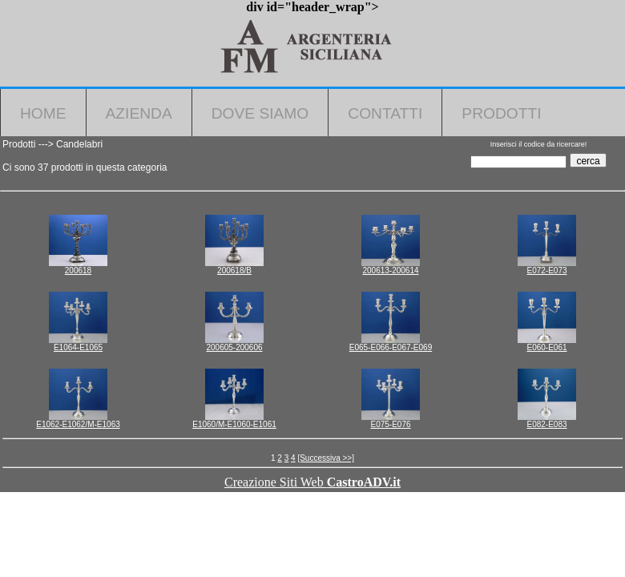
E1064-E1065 (78, 347)
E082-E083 (546, 424)
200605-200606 (234, 347)
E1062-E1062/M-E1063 (78, 424)
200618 (78, 270)
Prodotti (501, 113)
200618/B (234, 270)
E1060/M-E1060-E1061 (234, 424)
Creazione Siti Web (312, 482)
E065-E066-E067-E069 (390, 347)
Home (43, 113)
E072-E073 (546, 270)
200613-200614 (390, 270)
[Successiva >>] (325, 458)
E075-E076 (390, 424)
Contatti (385, 113)
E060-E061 (546, 347)
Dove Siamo (260, 113)
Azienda (139, 113)
